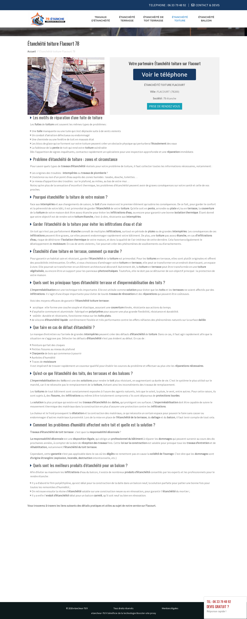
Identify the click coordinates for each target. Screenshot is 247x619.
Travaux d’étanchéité (100, 19)
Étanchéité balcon (206, 19)
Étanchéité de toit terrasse (153, 19)
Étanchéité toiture (180, 19)
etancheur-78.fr (80, 608)
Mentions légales (170, 608)
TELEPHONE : (167, 5)
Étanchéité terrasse (127, 19)
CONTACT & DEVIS (207, 5)
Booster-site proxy (146, 613)
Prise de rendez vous (164, 106)
